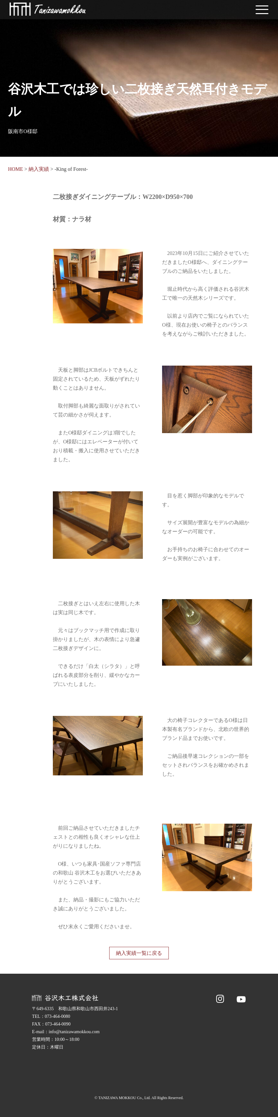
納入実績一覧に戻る (139, 953)
